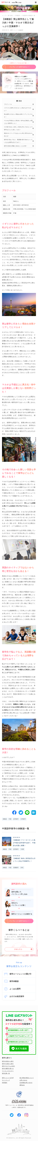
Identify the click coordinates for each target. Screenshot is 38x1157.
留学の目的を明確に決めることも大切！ (15, 146)
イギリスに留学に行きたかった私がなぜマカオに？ (17, 109)
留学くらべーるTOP (8, 1078)
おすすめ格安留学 (17, 996)
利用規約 (4, 1082)
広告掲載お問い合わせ (26, 1082)
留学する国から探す (8, 1063)
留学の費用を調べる (8, 1068)
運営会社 (22, 1085)
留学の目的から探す (8, 1061)
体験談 (5, 819)
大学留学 (23, 819)
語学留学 (16, 819)
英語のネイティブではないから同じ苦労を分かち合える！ (18, 135)
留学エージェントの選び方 (20, 974)
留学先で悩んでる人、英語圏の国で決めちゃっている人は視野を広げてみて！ (18, 141)
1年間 (22, 849)
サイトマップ (6, 1080)
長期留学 (16, 867)
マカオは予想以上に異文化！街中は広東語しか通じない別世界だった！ (18, 122)
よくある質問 (15, 989)
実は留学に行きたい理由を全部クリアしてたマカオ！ (18, 116)
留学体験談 (14, 981)
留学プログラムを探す (8, 1066)
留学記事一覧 (6, 1073)
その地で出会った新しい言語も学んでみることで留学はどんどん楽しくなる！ (18, 128)
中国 (10, 819)
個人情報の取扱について (27, 1078)
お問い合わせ (23, 1080)
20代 (22, 867)
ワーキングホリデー (8, 1071)
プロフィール (8, 104)
